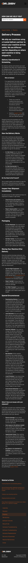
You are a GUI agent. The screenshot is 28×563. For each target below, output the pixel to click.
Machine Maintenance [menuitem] (8, 539)
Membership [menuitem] (6, 517)
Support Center (6, 30)
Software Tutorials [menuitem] (8, 520)
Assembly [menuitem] (5, 508)
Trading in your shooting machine (9, 494)
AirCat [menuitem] (4, 542)
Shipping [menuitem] (5, 514)
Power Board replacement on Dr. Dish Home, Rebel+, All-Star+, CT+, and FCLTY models (14, 503)
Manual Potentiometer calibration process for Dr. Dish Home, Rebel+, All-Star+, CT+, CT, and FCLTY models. (13, 489)
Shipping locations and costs (8, 498)
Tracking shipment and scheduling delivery (12, 483)
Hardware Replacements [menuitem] (9, 533)
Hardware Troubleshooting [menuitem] (10, 527)
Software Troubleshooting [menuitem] (10, 530)
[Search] (24, 19)
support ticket (18, 113)
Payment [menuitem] (5, 511)
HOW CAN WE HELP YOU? (12, 16)
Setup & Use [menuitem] (6, 523)
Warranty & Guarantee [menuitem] (9, 536)
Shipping (15, 30)
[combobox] (12, 19)
